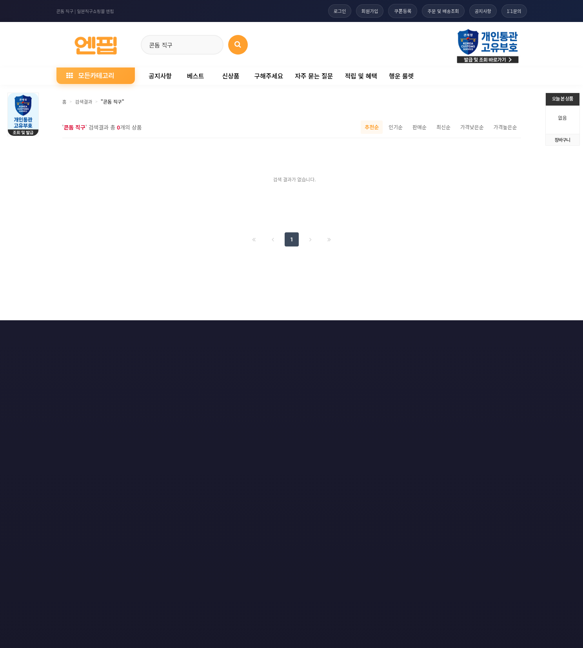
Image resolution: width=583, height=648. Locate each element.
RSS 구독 (381, 332)
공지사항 (480, 10)
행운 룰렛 (401, 75)
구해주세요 (268, 75)
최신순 (443, 127)
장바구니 (562, 139)
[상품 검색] (238, 45)
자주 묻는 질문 (314, 75)
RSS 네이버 (466, 332)
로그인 (331, 10)
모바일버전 (512, 332)
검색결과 (83, 101)
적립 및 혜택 (361, 75)
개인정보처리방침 (118, 332)
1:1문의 (513, 10)
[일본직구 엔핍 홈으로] (95, 43)
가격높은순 (505, 127)
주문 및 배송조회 (439, 10)
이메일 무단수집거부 (179, 332)
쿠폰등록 (397, 10)
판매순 (419, 127)
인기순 (396, 127)
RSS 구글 (423, 332)
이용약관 (69, 332)
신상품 (230, 75)
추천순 (372, 127)
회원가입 (363, 10)
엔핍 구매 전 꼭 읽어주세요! (406, 445)
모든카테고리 (90, 75)
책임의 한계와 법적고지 (245, 332)
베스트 (195, 75)
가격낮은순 (472, 127)
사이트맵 (340, 332)
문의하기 (299, 332)
